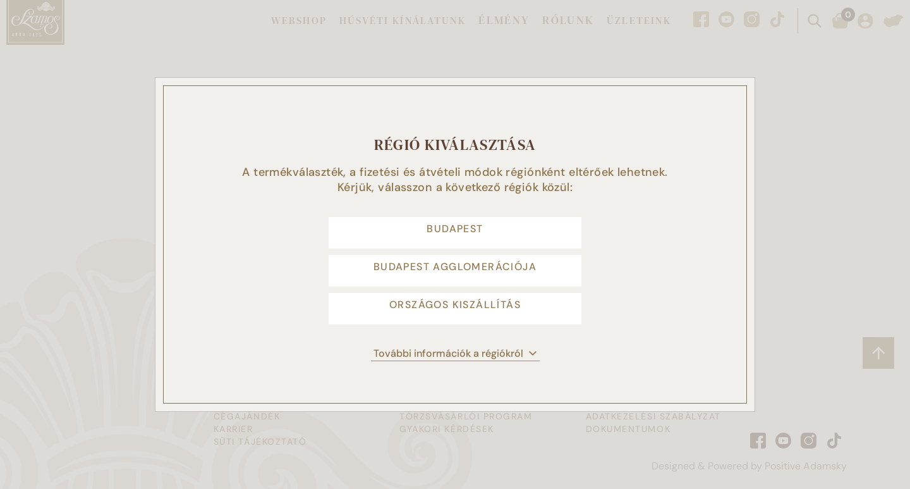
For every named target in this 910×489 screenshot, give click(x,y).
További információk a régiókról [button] (455, 372)
